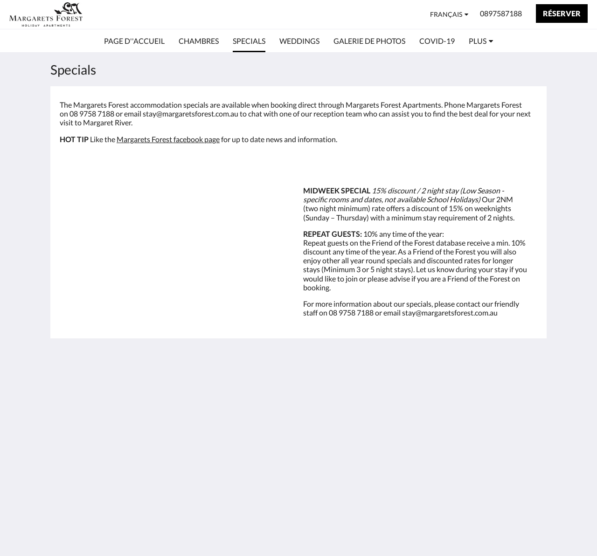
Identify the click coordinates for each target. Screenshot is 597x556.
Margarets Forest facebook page (168, 139)
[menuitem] (134, 41)
